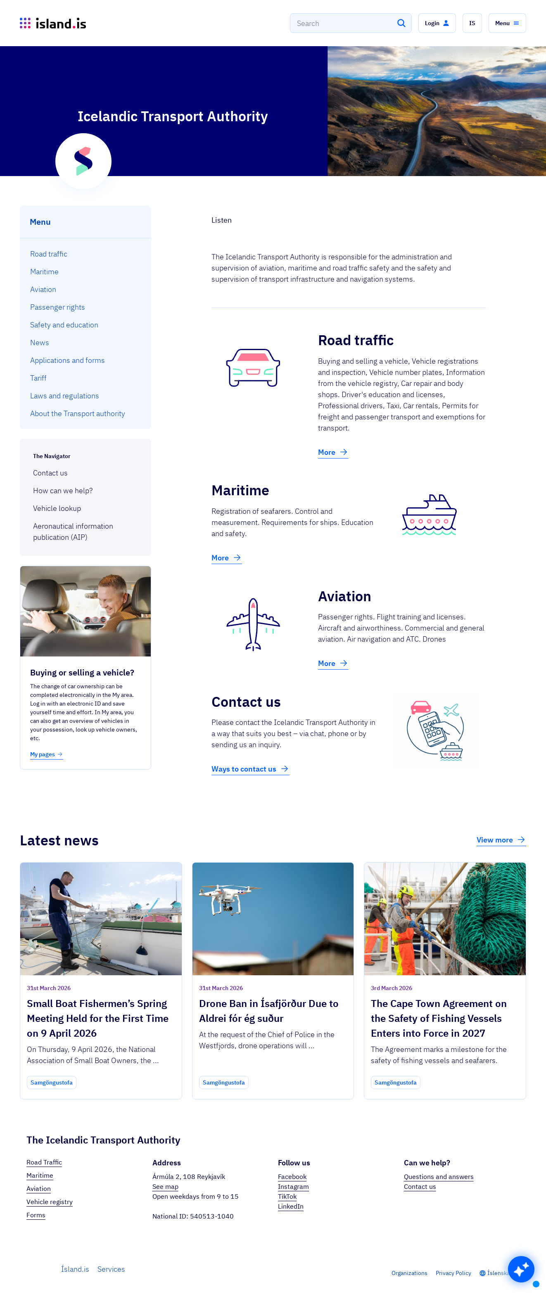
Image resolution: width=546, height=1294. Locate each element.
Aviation (38, 1188)
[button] (437, 23)
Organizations (409, 1273)
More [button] (333, 452)
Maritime (39, 1175)
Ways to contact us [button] (250, 769)
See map (165, 1186)
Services (111, 1269)
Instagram (293, 1186)
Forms (35, 1215)
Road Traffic (44, 1162)
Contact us (420, 1186)
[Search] (401, 23)
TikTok (287, 1196)
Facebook (292, 1176)
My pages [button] (46, 754)
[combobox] (351, 23)
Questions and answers (439, 1176)
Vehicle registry (49, 1202)
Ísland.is (75, 1269)
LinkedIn (291, 1206)
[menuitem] (85, 254)
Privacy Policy (453, 1273)
